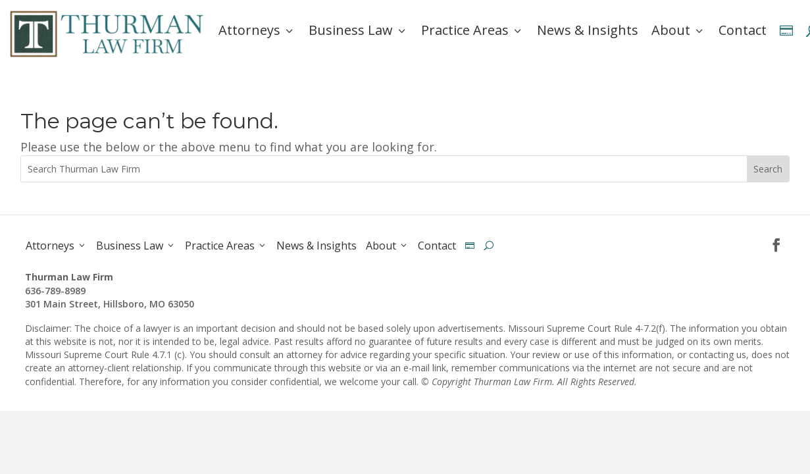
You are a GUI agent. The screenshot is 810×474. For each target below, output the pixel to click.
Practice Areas (472, 30)
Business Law (358, 30)
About (678, 30)
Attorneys (256, 30)
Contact (743, 30)
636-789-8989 (55, 290)
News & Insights (587, 30)
